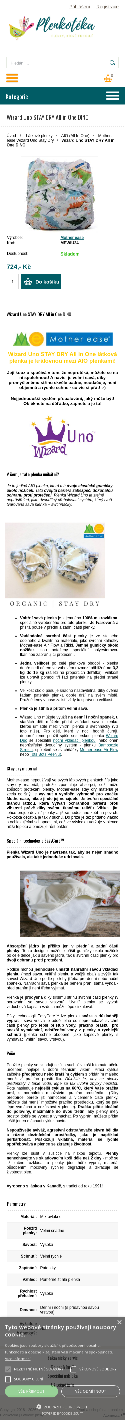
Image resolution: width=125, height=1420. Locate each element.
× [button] (119, 1322)
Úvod (11, 135)
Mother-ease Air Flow (99, 749)
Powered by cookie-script (62, 1413)
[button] (62, 1406)
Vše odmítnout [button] (90, 1391)
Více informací (18, 1358)
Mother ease (72, 237)
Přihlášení (79, 6)
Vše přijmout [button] (31, 1391)
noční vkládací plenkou (74, 740)
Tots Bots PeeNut (45, 754)
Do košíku (47, 282)
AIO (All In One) (75, 135)
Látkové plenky (39, 135)
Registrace (107, 6)
